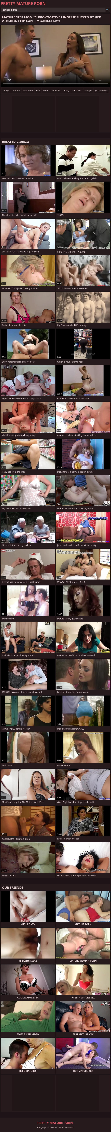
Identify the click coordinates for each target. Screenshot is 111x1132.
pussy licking (101, 90)
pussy (66, 90)
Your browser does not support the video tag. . (55, 56)
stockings (77, 90)
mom (45, 90)
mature (16, 90)
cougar (88, 90)
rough (6, 90)
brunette (56, 90)
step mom (28, 90)
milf (38, 90)
